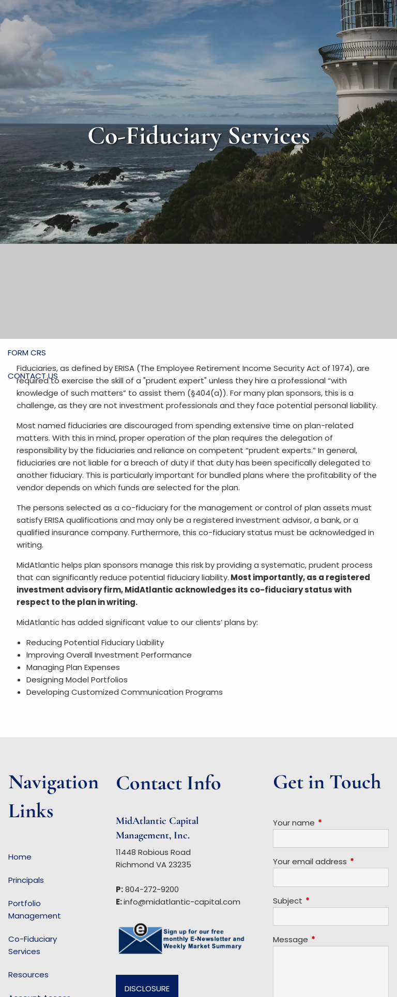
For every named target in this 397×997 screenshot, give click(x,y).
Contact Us (33, 375)
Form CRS (27, 352)
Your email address (331, 861)
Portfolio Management (34, 909)
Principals (26, 880)
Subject (327, 900)
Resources (28, 974)
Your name (331, 822)
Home (20, 856)
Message (330, 939)
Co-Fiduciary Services (32, 945)
